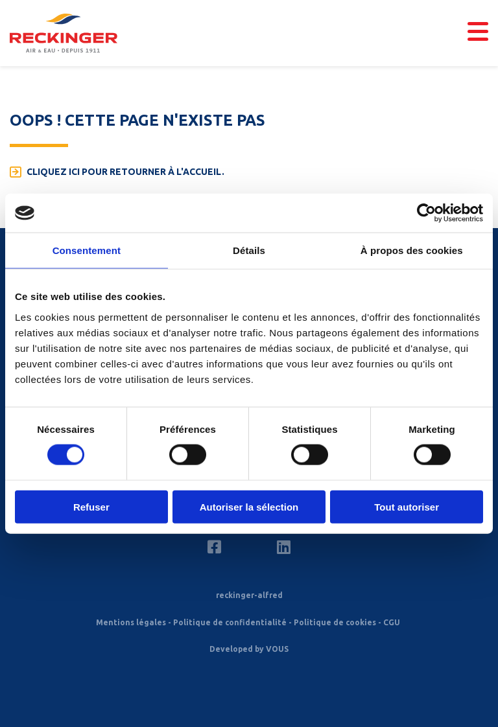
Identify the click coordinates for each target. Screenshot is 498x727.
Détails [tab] (249, 250)
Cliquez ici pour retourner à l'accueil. (125, 172)
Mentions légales (131, 622)
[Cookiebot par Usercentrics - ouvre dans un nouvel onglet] (426, 213)
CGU (391, 622)
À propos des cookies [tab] (412, 250)
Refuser (91, 506)
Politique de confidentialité (230, 622)
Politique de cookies (335, 622)
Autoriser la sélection (249, 506)
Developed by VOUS (249, 649)
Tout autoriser (406, 506)
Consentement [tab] (87, 250)
